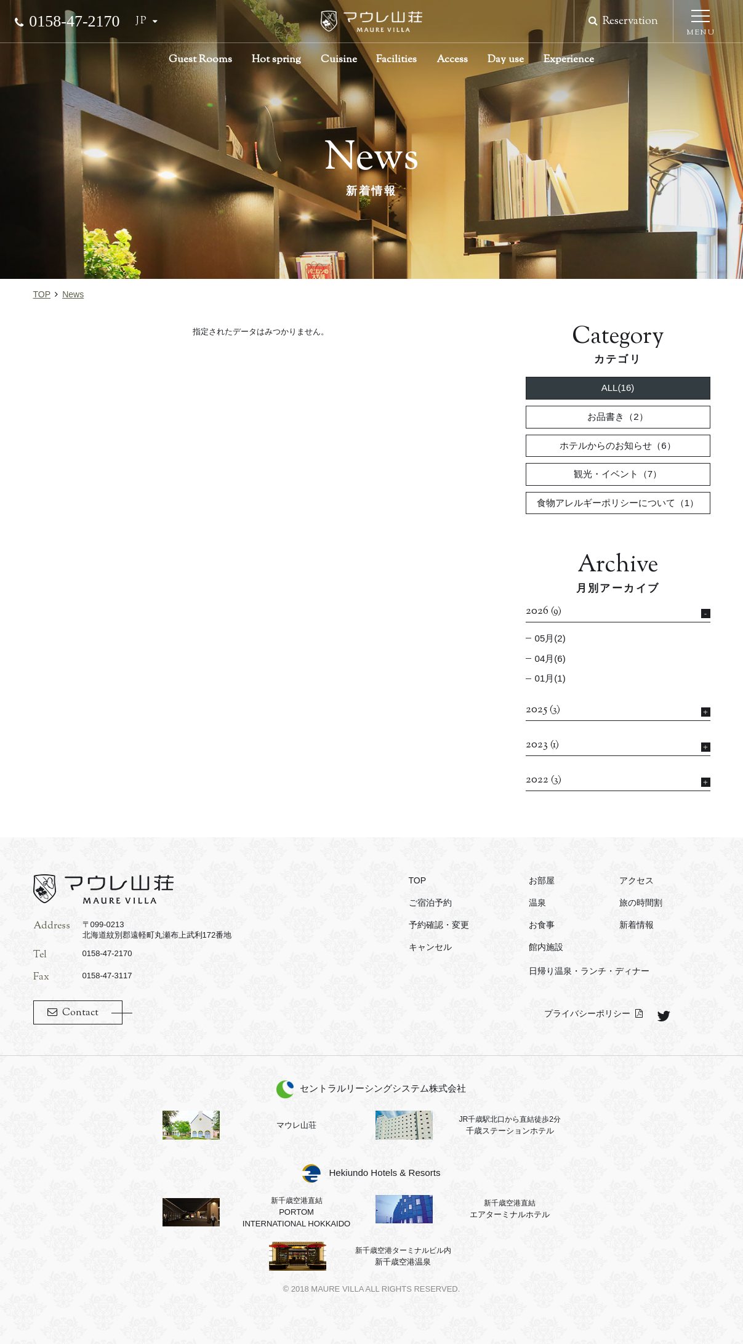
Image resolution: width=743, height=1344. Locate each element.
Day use (506, 59)
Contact (80, 1013)
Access (452, 59)
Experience (569, 59)
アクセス (636, 880)
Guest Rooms (200, 59)
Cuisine (339, 59)
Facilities (396, 59)
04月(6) (550, 658)
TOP (42, 294)
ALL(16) (618, 387)
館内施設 (546, 947)
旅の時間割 (640, 902)
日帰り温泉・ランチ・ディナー (589, 971)
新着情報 (636, 925)
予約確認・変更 (439, 925)
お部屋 (542, 880)
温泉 (537, 902)
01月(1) (550, 678)
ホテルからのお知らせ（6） (617, 445)
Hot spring (276, 59)
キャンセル (430, 947)
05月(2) (550, 638)
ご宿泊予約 (430, 902)
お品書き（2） (617, 416)
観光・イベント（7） (618, 474)
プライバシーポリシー (587, 1013)
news (73, 294)
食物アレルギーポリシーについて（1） (618, 502)
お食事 (542, 925)
